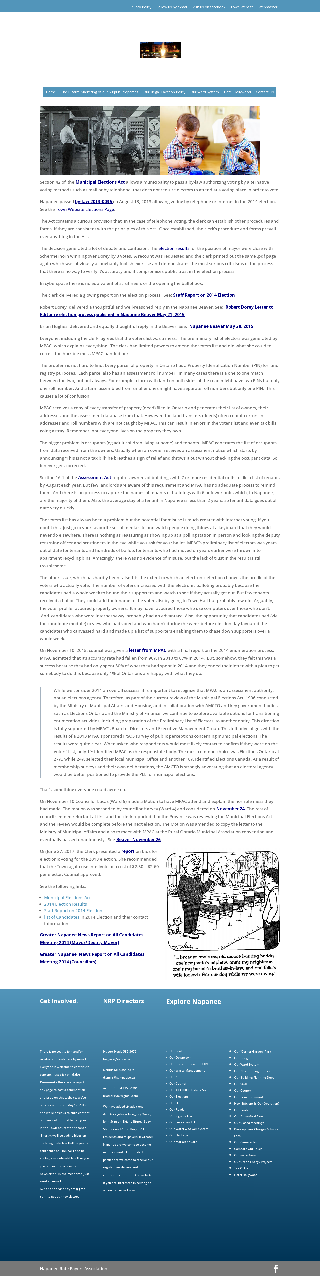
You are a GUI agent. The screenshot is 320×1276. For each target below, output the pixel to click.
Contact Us (265, 92)
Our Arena (177, 1077)
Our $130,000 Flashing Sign (189, 1090)
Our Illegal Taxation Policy (165, 92)
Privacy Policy (141, 7)
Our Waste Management (187, 1070)
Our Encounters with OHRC (189, 1064)
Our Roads (177, 1109)
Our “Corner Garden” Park (252, 1051)
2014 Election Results (65, 904)
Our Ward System (204, 92)
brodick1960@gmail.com (120, 1096)
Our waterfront (245, 1155)
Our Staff (240, 1084)
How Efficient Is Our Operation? (257, 1103)
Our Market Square (183, 1142)
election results (174, 248)
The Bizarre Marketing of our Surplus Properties (99, 92)
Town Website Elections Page (85, 209)
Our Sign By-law (181, 1116)
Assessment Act (95, 477)
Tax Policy (241, 1168)
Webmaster (268, 7)
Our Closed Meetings (249, 1123)
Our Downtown (181, 1057)
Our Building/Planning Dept (254, 1077)
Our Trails (241, 1110)
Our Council (178, 1083)
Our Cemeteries (245, 1142)
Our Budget (242, 1058)
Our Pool (176, 1051)
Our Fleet (176, 1103)
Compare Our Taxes (248, 1149)
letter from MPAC (147, 650)
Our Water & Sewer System (189, 1129)
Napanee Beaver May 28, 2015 (221, 326)
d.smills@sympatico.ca (119, 1077)
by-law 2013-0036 (93, 201)
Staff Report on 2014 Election (204, 295)
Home (51, 92)
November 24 (230, 809)
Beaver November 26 (138, 839)
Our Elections (179, 1096)
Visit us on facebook (209, 7)
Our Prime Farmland (248, 1097)
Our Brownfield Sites (249, 1116)
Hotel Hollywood (237, 92)
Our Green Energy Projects (253, 1162)
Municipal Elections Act (100, 182)
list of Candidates (62, 917)
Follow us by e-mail (172, 7)
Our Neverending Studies (252, 1071)
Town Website (242, 7)
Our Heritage (179, 1135)
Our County (242, 1090)
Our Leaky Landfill (182, 1122)
